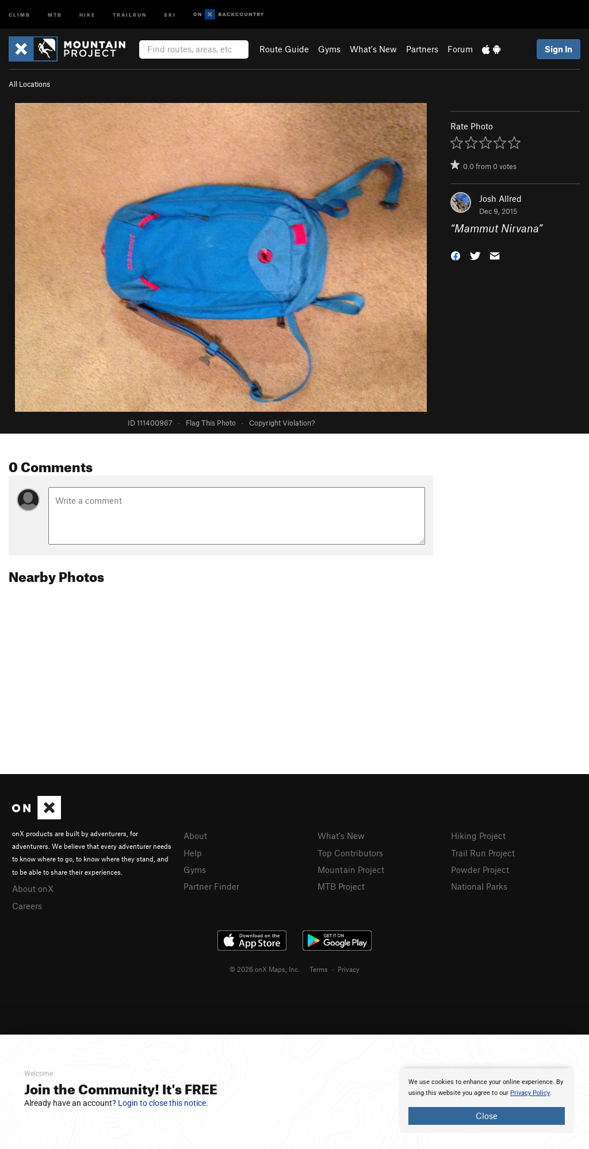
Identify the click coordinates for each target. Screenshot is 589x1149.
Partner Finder (211, 886)
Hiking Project (478, 835)
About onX (32, 888)
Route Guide (284, 49)
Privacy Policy (530, 1093)
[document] (486, 1101)
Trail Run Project (483, 853)
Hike (87, 14)
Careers (27, 906)
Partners (422, 49)
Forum (460, 49)
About (195, 835)
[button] (455, 255)
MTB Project (341, 886)
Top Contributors (350, 853)
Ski (170, 14)
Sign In (558, 49)
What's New (373, 49)
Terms (318, 969)
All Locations (29, 84)
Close (487, 1115)
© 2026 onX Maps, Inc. (265, 969)
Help (192, 853)
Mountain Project (351, 869)
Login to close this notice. (163, 1103)
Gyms (329, 49)
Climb (19, 14)
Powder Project (480, 869)
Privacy (348, 969)
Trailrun (130, 14)
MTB (55, 14)
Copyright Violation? (282, 422)
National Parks (479, 886)
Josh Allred (500, 198)
